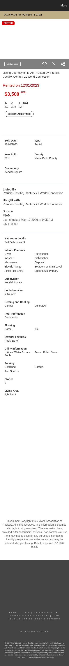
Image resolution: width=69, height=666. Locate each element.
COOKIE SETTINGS (48, 619)
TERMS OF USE (19, 613)
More (64, 5)
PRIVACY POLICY (46, 613)
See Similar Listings (19, 114)
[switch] (44, 64)
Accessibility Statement (29, 616)
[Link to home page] (3, 5)
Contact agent (12, 64)
